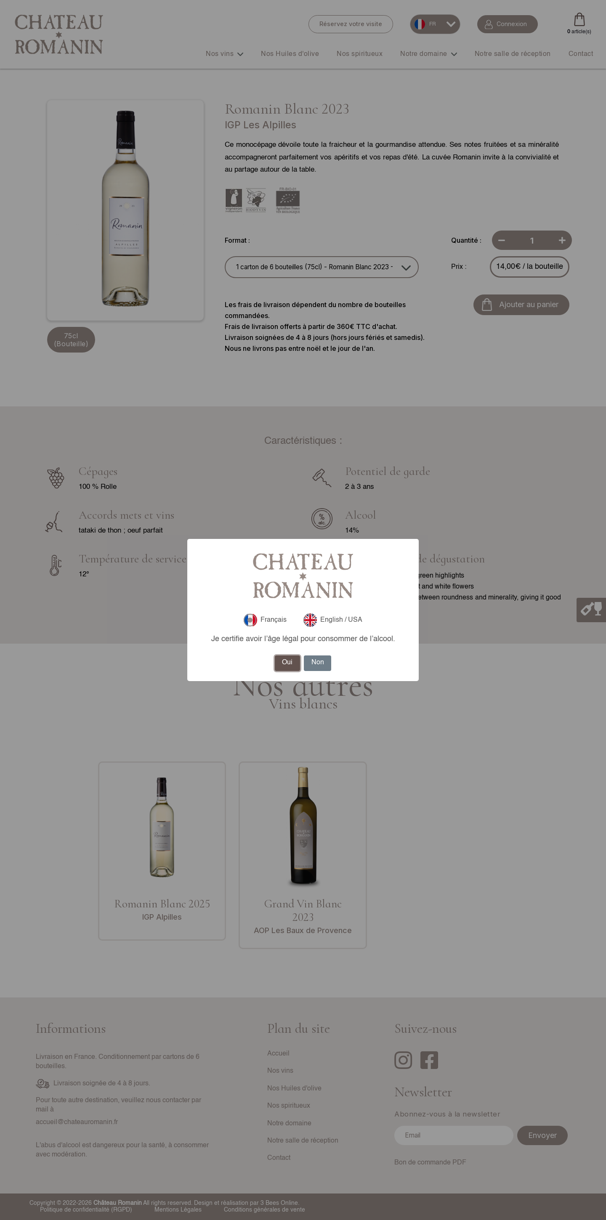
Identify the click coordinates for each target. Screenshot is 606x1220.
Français (265, 620)
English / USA (332, 620)
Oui (287, 662)
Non (317, 662)
